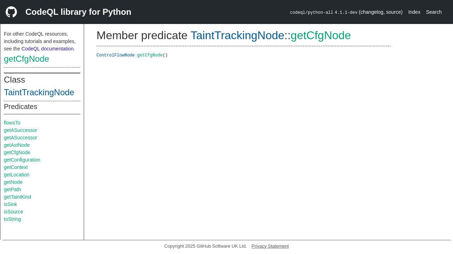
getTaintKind (17, 197)
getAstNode (17, 145)
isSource (13, 211)
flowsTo (12, 123)
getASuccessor (20, 130)
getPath (12, 189)
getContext (16, 167)
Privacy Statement (270, 246)
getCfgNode (26, 59)
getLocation (16, 174)
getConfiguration (22, 160)
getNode (13, 182)
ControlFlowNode (115, 55)
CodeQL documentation (47, 49)
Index (414, 12)
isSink (10, 204)
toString (12, 219)
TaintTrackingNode (39, 92)
